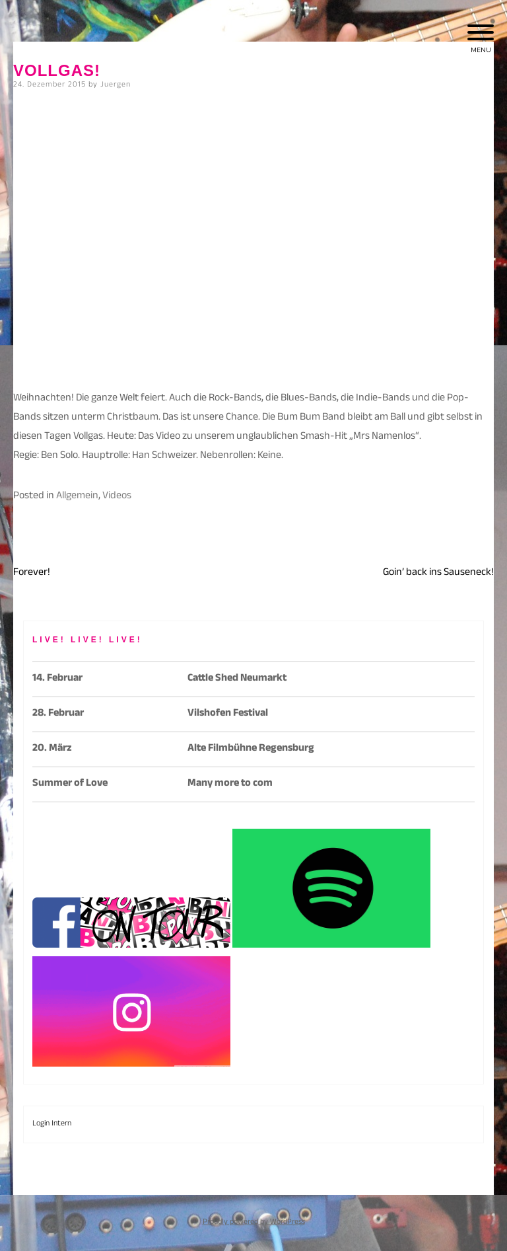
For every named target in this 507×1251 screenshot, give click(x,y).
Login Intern (51, 1124)
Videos (116, 497)
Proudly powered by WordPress (254, 1222)
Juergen (115, 85)
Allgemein (77, 497)
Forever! (31, 573)
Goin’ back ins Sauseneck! (438, 573)
